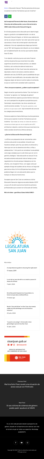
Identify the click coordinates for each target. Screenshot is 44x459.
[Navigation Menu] (39, 3)
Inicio (6, 8)
